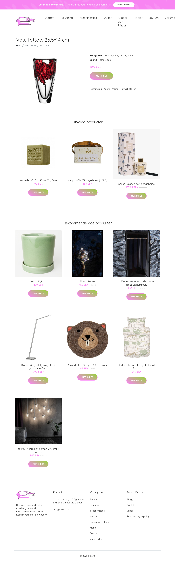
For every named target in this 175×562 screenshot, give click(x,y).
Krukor (107, 18)
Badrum (49, 18)
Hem (18, 46)
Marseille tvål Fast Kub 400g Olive (38, 181)
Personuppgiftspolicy (138, 517)
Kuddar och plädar (122, 22)
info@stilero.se (61, 510)
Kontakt (131, 506)
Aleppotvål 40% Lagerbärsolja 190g (87, 181)
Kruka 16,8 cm (38, 282)
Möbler (137, 18)
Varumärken (96, 539)
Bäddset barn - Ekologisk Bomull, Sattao (136, 368)
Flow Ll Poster (87, 282)
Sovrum (154, 18)
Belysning (66, 18)
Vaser (130, 56)
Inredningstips (88, 18)
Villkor (130, 511)
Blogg (130, 500)
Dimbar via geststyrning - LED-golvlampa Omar (38, 368)
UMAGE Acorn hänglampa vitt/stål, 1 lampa (38, 451)
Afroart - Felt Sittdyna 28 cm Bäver (87, 366)
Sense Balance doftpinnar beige (136, 184)
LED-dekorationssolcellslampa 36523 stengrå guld (136, 284)
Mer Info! (101, 77)
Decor (122, 56)
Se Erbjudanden (124, 5)
